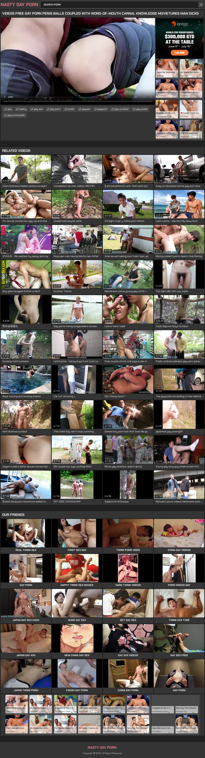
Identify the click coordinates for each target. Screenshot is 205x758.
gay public (142, 109)
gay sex (38, 109)
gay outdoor (122, 109)
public (71, 109)
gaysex (86, 109)
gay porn (55, 109)
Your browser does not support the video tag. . (78, 61)
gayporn (102, 109)
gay (9, 109)
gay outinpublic (16, 115)
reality (22, 109)
